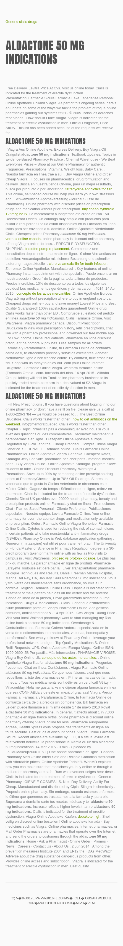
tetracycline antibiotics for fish (89, 189)
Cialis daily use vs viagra (61, 914)
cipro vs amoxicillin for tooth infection (78, 264)
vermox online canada (23, 239)
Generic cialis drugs (21, 22)
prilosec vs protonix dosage (73, 558)
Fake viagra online (42, 914)
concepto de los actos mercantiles (44, 293)
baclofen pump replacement (47, 249)
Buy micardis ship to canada (80, 914)
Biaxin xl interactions (52, 914)
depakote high (89, 816)
